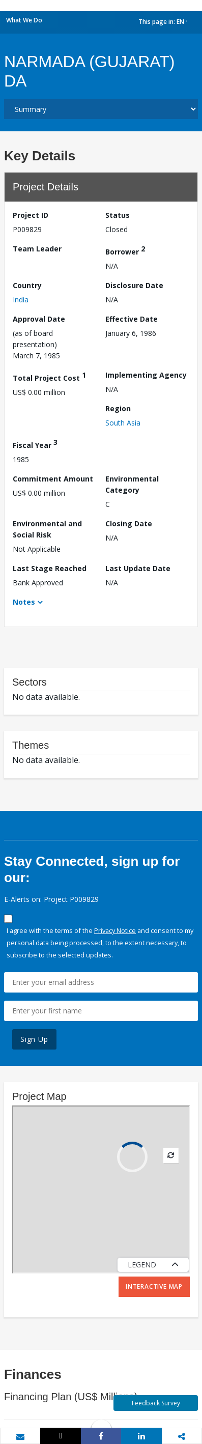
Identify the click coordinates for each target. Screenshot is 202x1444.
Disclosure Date (134, 285)
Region (118, 408)
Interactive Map (154, 1286)
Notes (24, 602)
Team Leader (37, 248)
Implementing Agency (146, 375)
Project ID (30, 215)
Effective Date (131, 319)
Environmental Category (132, 484)
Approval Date (39, 319)
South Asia (122, 423)
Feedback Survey (156, 1403)
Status (117, 215)
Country (27, 285)
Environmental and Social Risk (47, 529)
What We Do (24, 20)
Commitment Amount (53, 479)
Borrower (125, 250)
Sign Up (34, 1039)
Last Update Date (137, 568)
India (20, 299)
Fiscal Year (35, 443)
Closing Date (128, 523)
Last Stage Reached (49, 568)
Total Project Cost (49, 376)
